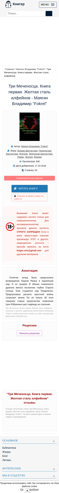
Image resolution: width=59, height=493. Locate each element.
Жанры (6, 452)
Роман (20, 157)
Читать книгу (26, 188)
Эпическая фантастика (40, 154)
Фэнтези (23, 154)
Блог (5, 456)
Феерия (38, 157)
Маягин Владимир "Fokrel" (30, 69)
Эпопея (29, 157)
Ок (21, 489)
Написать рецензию (29, 333)
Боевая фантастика (27, 151)
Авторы (6, 460)
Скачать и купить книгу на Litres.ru (29, 197)
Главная (9, 69)
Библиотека (9, 448)
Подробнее (32, 489)
